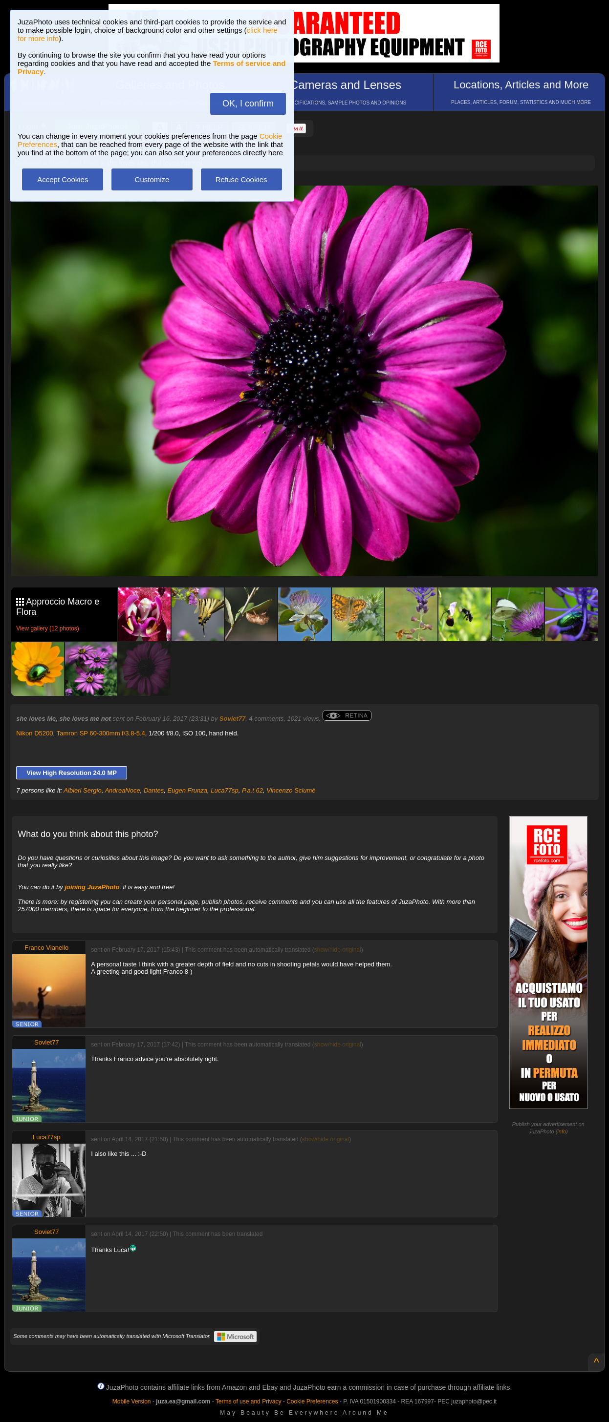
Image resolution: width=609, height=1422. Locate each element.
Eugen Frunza (187, 790)
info (561, 1131)
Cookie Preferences (312, 1401)
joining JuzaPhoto (92, 887)
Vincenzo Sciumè (290, 790)
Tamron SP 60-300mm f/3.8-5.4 (101, 733)
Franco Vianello (46, 947)
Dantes (154, 790)
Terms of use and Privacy (249, 1401)
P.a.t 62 (252, 790)
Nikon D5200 (34, 733)
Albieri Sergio (82, 790)
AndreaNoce (122, 790)
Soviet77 (232, 718)
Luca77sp (224, 790)
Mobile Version (131, 1401)
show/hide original (337, 949)
